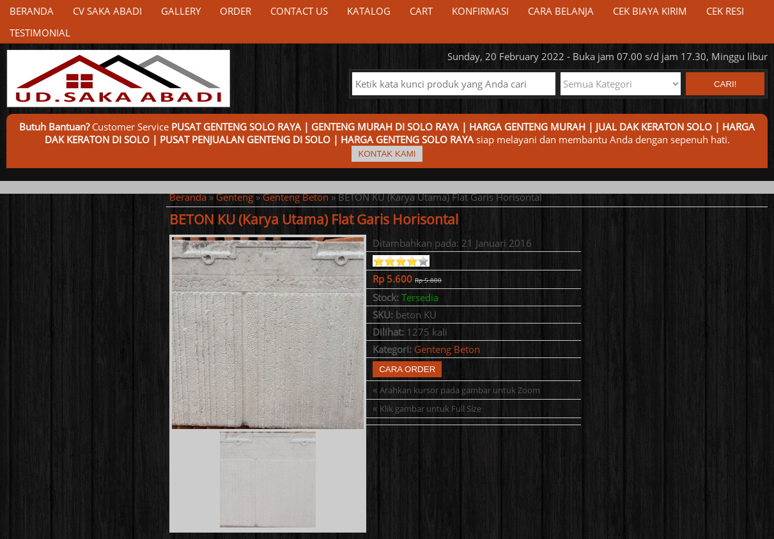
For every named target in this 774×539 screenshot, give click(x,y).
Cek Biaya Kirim (650, 10)
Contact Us (299, 10)
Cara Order (407, 369)
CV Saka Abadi (107, 10)
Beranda (32, 10)
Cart (421, 10)
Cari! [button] (725, 84)
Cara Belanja (561, 10)
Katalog (369, 10)
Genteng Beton (296, 197)
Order (235, 10)
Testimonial (40, 32)
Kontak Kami (386, 154)
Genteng (234, 197)
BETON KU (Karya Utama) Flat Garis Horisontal (313, 219)
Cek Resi (725, 10)
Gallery (181, 10)
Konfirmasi (480, 10)
